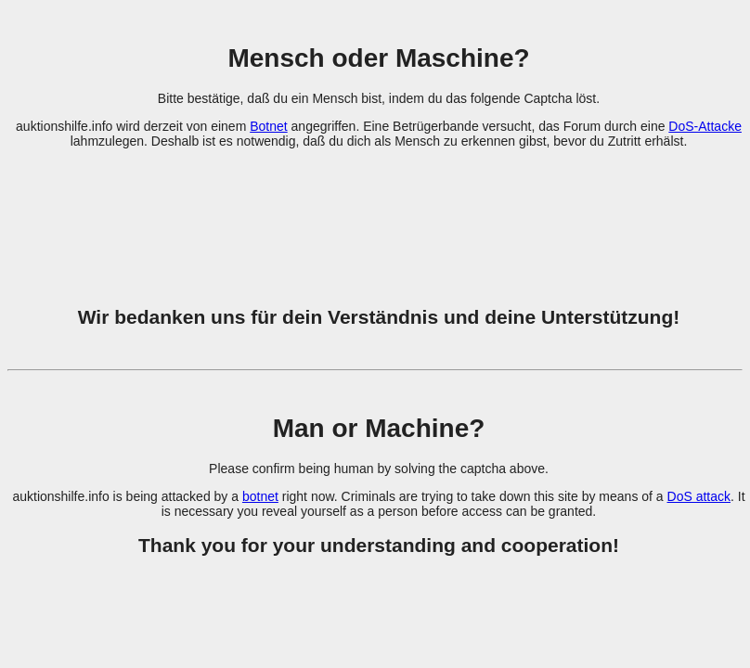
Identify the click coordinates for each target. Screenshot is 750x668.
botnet (260, 496)
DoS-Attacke (705, 126)
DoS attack (699, 496)
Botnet (268, 126)
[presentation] (379, 216)
